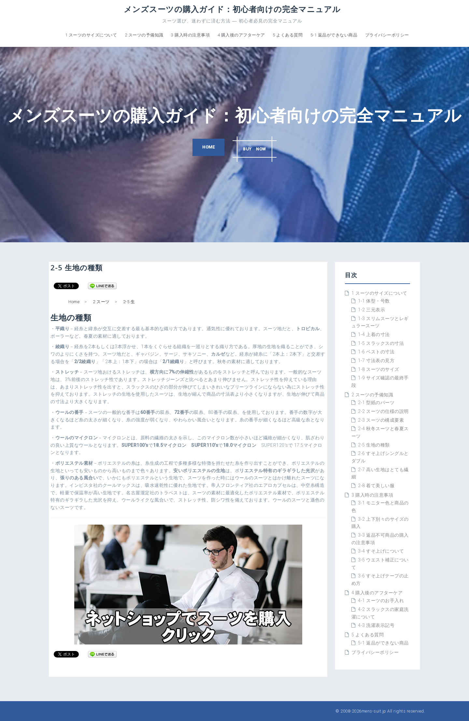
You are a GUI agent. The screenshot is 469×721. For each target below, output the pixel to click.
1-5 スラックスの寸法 (381, 343)
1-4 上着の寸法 (374, 334)
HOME (207, 147)
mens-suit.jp (374, 711)
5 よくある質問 (288, 35)
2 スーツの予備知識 (144, 35)
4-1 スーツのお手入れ (381, 600)
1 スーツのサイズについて (91, 35)
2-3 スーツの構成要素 (381, 420)
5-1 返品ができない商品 (334, 35)
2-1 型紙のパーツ (376, 402)
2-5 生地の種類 (374, 444)
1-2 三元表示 (371, 309)
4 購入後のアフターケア (241, 35)
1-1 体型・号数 (374, 301)
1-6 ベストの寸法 (376, 351)
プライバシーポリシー (387, 35)
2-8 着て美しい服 (376, 485)
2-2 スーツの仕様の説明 (383, 411)
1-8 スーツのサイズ (378, 369)
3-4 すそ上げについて (381, 551)
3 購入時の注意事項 (190, 35)
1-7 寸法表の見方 (376, 360)
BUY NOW (256, 147)
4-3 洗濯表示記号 (376, 625)
